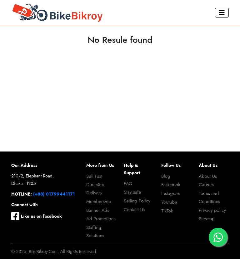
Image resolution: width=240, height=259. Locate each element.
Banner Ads (97, 210)
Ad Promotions (100, 218)
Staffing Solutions (95, 231)
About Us (208, 176)
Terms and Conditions (209, 197)
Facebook (170, 184)
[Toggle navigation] (222, 12)
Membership (98, 201)
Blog (165, 176)
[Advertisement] (120, 104)
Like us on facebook (36, 216)
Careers (206, 184)
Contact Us (134, 209)
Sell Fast (94, 176)
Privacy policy (212, 210)
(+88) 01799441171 (54, 194)
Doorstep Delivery (95, 188)
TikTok (167, 210)
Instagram (170, 193)
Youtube (169, 202)
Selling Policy (137, 200)
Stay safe (132, 192)
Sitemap (207, 218)
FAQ (128, 183)
